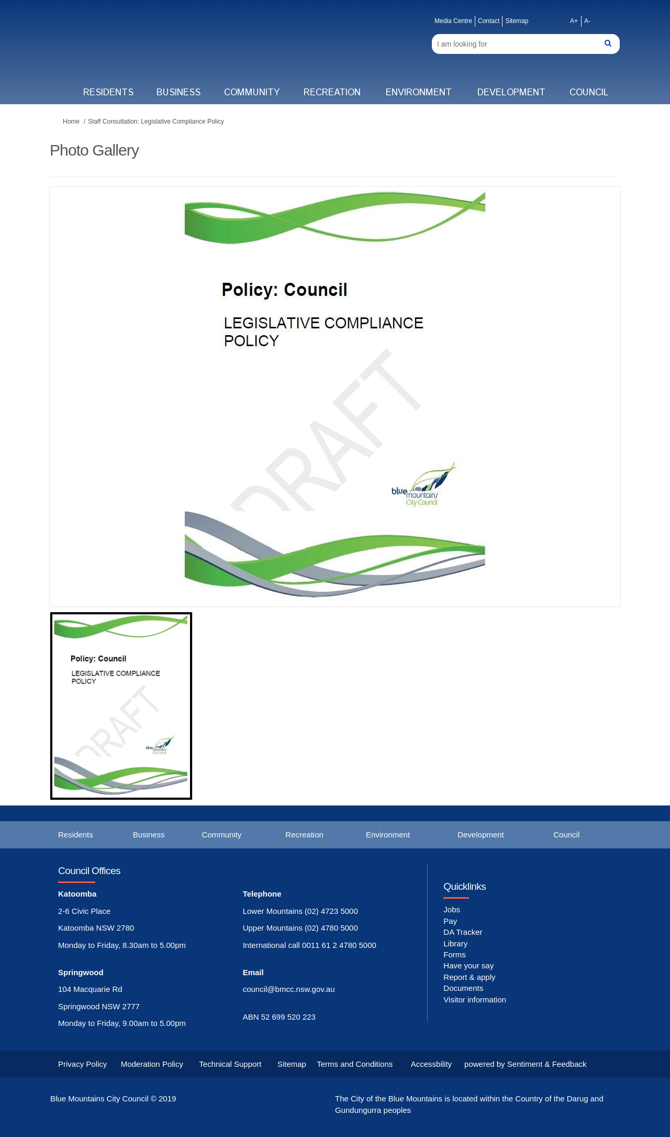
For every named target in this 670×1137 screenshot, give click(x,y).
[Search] (526, 44)
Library (455, 943)
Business (178, 93)
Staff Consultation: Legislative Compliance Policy (156, 121)
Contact (488, 21)
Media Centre (453, 21)
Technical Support (230, 1063)
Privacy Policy (82, 1063)
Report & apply (469, 977)
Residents (108, 93)
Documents (463, 988)
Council (589, 93)
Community (252, 93)
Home (71, 121)
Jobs (451, 909)
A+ (574, 21)
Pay (450, 921)
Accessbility (431, 1063)
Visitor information (474, 999)
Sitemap (516, 21)
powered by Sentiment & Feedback (525, 1063)
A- (587, 21)
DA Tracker (462, 932)
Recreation (332, 93)
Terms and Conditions (355, 1063)
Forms (454, 954)
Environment (419, 93)
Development (511, 93)
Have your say (468, 965)
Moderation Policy (152, 1063)
